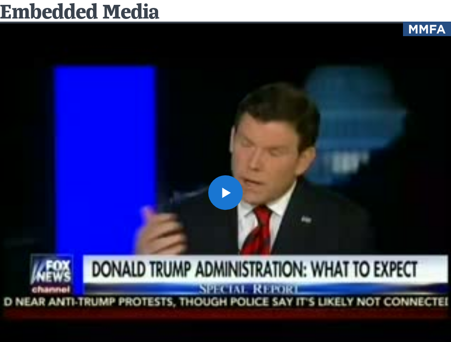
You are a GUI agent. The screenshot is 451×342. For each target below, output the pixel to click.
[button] (225, 192)
